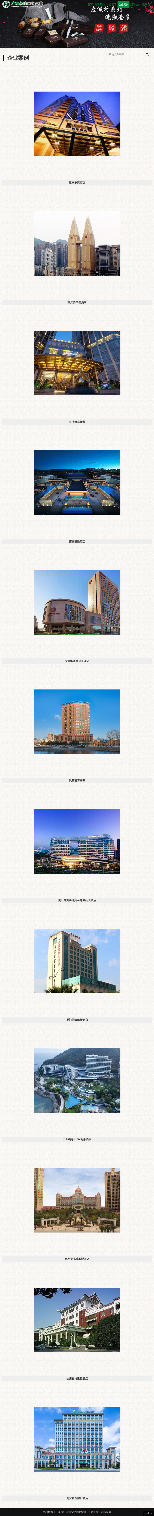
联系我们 (147, 4)
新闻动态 (135, 4)
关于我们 (100, 4)
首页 (90, 4)
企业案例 (123, 4)
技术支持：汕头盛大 (99, 1512)
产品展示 (112, 4)
